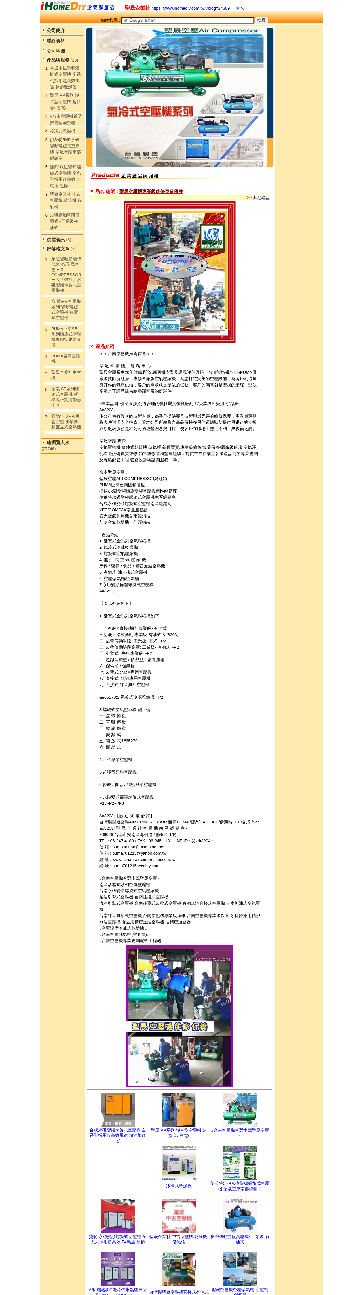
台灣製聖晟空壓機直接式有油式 (179, 1292)
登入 (239, 7)
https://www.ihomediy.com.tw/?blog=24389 (177, 8)
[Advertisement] (297, 120)
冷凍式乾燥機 (179, 1186)
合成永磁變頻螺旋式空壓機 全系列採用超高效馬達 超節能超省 (118, 1135)
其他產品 (258, 197)
